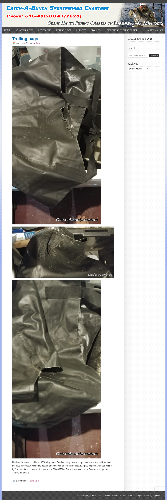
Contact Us (44, 30)
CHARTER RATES (24, 30)
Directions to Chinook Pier (122, 30)
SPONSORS (96, 30)
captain (36, 43)
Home (7, 31)
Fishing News (63, 30)
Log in (139, 495)
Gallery (81, 30)
